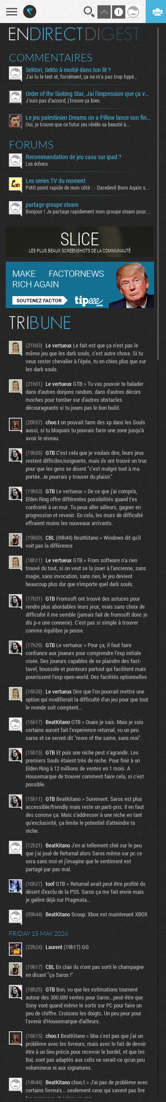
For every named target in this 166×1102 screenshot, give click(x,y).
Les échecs (37, 163)
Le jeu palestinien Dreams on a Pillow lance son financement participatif (88, 117)
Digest (112, 34)
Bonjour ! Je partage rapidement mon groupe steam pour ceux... (88, 211)
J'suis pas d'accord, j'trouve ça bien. (63, 100)
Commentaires (51, 57)
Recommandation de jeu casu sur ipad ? (73, 156)
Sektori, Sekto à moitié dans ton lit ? (68, 69)
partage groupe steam (52, 204)
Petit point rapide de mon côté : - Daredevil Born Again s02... (88, 187)
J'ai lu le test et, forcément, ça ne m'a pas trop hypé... (82, 76)
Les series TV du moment (55, 180)
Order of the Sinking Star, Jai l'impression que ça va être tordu (88, 93)
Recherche (89, 12)
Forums (31, 144)
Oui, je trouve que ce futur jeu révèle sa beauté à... (78, 124)
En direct (46, 34)
